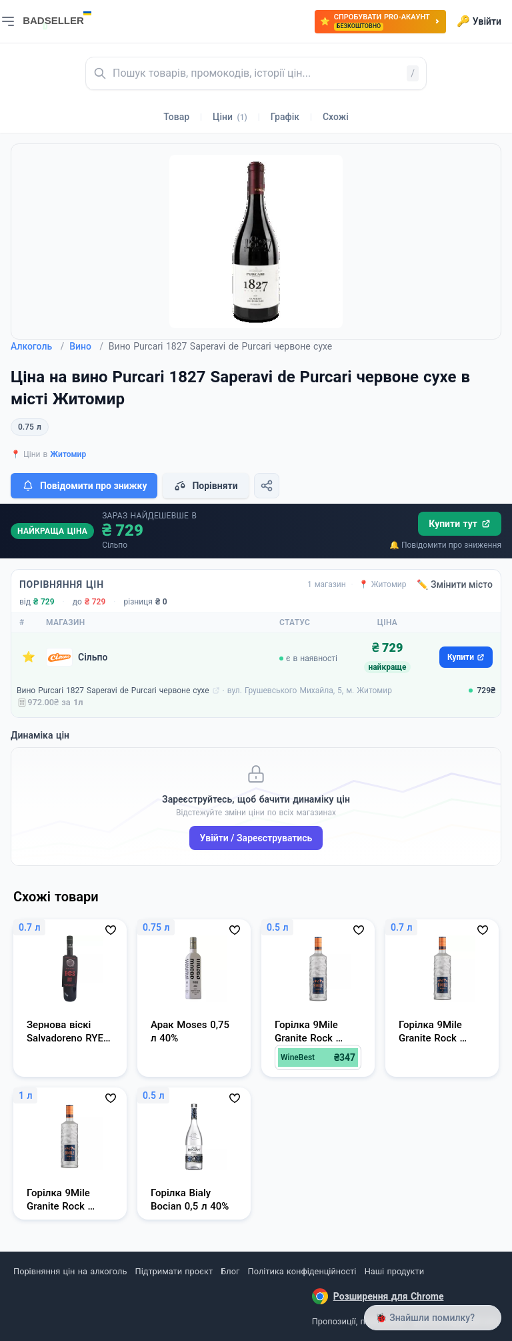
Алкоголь (37, 346)
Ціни (230, 116)
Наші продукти (394, 1271)
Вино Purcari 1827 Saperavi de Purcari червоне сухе (113, 690)
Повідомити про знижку (84, 485)
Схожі (336, 116)
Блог (230, 1271)
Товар (176, 116)
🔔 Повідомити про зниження (445, 545)
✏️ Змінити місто (455, 584)
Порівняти (205, 485)
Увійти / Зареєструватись (256, 838)
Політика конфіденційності (302, 1271)
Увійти (479, 21)
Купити (466, 657)
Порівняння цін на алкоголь (70, 1271)
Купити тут (460, 523)
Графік (285, 116)
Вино (86, 346)
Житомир (68, 454)
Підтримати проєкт (174, 1271)
